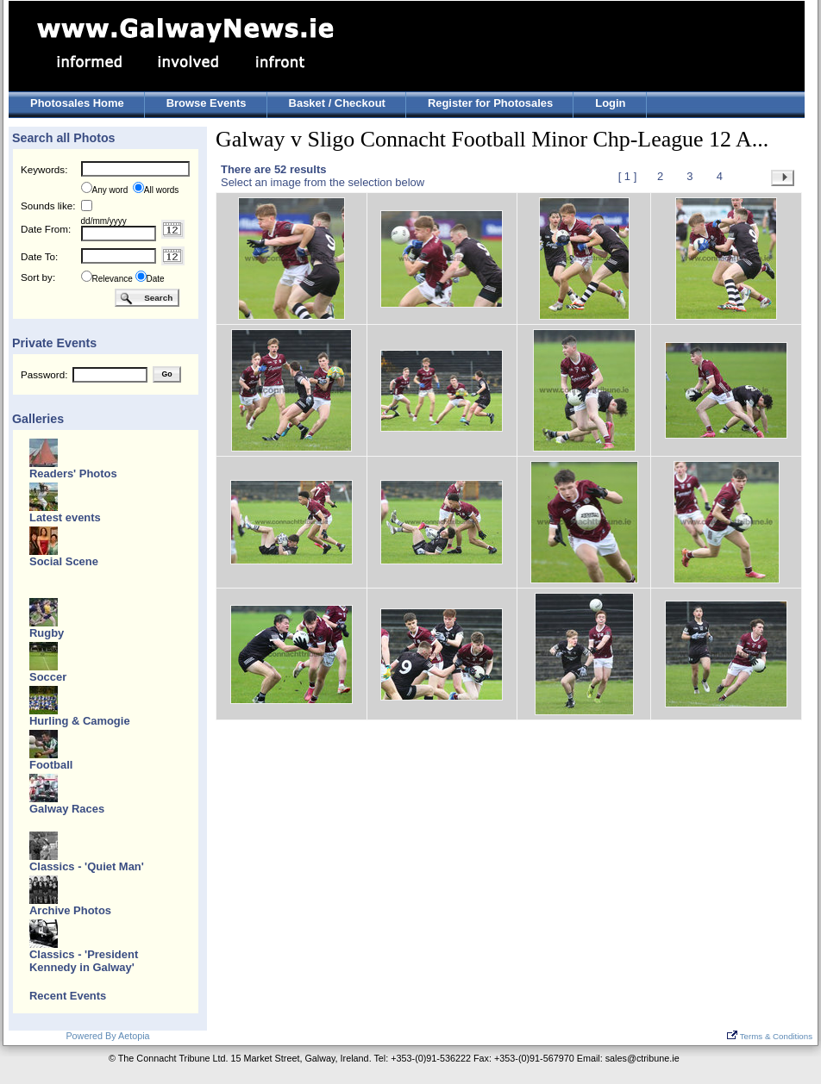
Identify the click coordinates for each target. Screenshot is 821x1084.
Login (610, 103)
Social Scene (63, 561)
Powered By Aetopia (107, 1036)
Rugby (46, 632)
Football (50, 764)
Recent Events (67, 995)
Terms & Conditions (769, 1036)
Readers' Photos (73, 473)
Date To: (39, 256)
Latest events (65, 517)
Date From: (46, 228)
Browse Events (206, 103)
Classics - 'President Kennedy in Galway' (83, 961)
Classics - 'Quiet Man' (86, 866)
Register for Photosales (490, 103)
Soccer (47, 676)
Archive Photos (70, 910)
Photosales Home (77, 103)
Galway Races (66, 808)
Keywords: (44, 169)
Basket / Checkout (337, 103)
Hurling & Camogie (79, 720)
